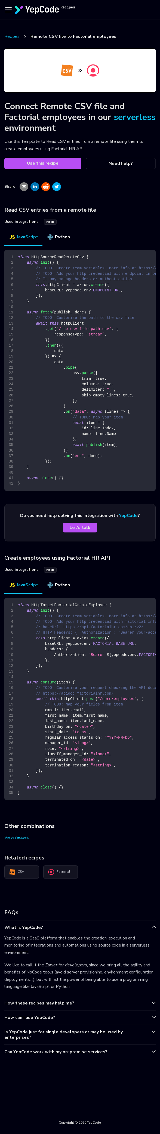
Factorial (59, 872)
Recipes (12, 36)
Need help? (121, 164)
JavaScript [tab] (23, 237)
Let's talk (80, 528)
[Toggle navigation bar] (8, 10)
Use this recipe (43, 163)
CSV (16, 872)
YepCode (128, 516)
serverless (135, 117)
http (50, 222)
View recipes (16, 837)
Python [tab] (58, 237)
